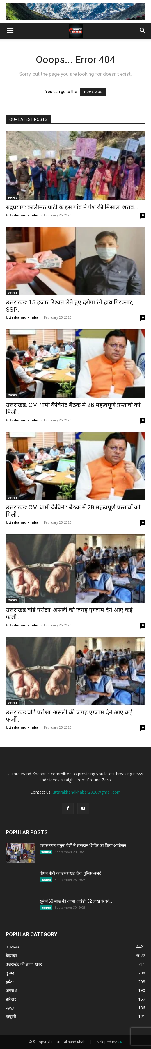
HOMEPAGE (93, 92)
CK (120, 1041)
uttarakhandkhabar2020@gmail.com (87, 792)
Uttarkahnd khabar (23, 215)
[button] (10, 31)
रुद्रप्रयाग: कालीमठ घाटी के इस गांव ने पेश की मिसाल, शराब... (72, 207)
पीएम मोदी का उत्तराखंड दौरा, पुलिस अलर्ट (70, 873)
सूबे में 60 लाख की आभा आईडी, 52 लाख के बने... (76, 901)
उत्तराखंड (12, 197)
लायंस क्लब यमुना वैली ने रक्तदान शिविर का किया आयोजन (83, 845)
